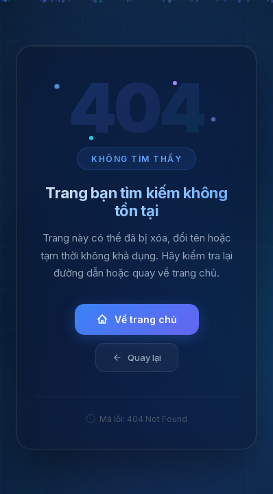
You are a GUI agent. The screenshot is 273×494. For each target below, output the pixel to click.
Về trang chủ (137, 319)
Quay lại (136, 356)
